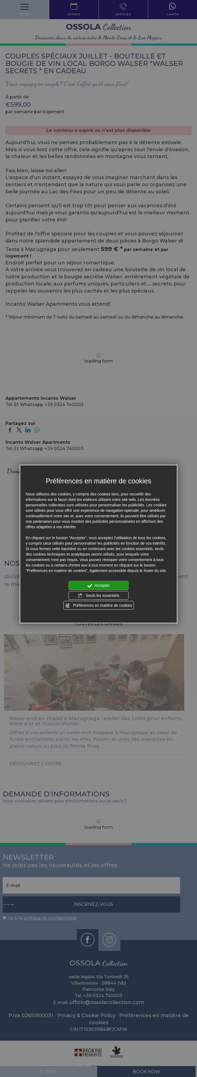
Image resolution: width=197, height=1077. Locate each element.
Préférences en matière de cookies (98, 605)
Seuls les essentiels (99, 595)
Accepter (98, 585)
